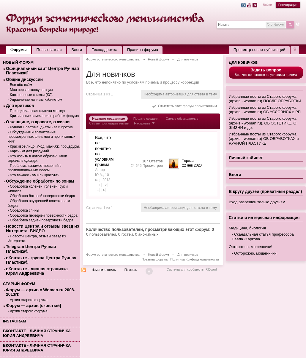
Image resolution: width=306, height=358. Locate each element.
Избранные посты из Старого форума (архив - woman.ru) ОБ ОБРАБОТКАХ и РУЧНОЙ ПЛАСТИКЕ (264, 139)
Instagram (14, 321)
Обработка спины (24, 210)
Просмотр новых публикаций (259, 49)
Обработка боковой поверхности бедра (42, 196)
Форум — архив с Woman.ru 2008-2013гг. (40, 292)
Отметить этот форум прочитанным (184, 106)
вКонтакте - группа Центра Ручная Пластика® (41, 260)
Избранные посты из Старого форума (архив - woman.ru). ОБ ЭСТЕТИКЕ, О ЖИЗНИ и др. (262, 123)
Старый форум (19, 284)
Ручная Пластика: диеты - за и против (41, 127)
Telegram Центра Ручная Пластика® (31, 249)
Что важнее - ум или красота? (34, 175)
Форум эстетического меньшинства (113, 254)
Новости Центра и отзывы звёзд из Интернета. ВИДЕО (42, 228)
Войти (267, 5)
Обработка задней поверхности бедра (41, 220)
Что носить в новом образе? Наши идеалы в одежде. (37, 158)
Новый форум (18, 62)
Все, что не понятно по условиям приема (266, 72)
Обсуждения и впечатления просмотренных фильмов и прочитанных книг (41, 136)
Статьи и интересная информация (264, 217)
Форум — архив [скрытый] (33, 305)
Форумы (18, 49)
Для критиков (20, 105)
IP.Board (211, 269)
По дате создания (146, 118)
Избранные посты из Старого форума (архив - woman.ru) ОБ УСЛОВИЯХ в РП (265, 109)
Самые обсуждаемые (182, 118)
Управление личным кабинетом (36, 100)
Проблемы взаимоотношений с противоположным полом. (34, 168)
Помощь (130, 269)
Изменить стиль (104, 269)
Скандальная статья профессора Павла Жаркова (263, 236)
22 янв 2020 (192, 165)
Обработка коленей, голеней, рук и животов (38, 188)
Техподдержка (104, 49)
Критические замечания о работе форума (44, 116)
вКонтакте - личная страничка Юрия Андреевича (37, 271)
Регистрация (287, 5)
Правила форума (142, 49)
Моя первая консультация (31, 90)
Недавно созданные (108, 118)
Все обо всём (21, 85)
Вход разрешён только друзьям (257, 202)
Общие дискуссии (24, 79)
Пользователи (49, 49)
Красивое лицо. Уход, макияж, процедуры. (45, 146)
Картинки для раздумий (29, 151)
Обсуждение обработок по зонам (40, 181)
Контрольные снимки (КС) (31, 95)
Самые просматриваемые (109, 123)
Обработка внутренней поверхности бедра (39, 203)
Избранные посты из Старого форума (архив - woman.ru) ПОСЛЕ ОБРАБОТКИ (265, 98)
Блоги (76, 49)
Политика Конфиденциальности (194, 259)
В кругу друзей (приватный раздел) (265, 191)
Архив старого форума (28, 300)
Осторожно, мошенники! (250, 246)
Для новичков (243, 62)
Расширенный (297, 24)
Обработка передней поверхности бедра (43, 215)
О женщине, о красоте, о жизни (38, 122)
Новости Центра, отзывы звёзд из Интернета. (37, 238)
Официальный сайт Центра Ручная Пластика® (42, 71)
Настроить (145, 123)
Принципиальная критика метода (37, 111)
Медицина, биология (247, 228)
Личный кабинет (246, 157)
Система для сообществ (185, 269)
